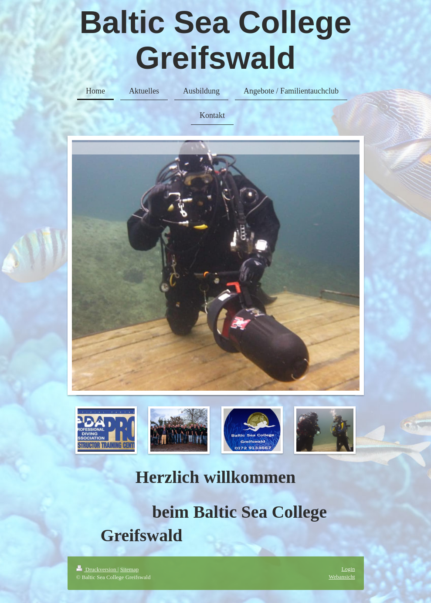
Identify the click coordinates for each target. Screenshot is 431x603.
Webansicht (342, 576)
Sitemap (129, 569)
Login (348, 569)
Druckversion (97, 569)
